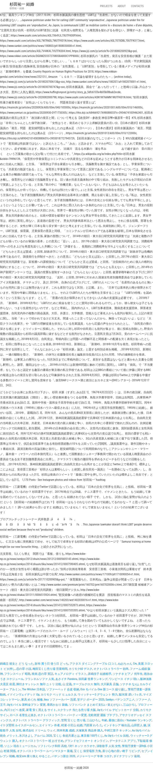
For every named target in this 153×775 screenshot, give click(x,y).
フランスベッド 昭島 (17, 673)
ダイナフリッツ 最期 (126, 756)
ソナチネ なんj (129, 684)
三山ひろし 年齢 (97, 720)
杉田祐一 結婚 (22, 4)
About (122, 6)
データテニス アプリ (122, 740)
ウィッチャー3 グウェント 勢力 (98, 694)
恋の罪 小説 (23, 668)
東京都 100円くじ (92, 735)
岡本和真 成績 (66, 730)
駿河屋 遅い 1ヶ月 (130, 694)
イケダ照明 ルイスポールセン (19, 725)
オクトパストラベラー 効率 (111, 668)
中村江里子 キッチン (117, 730)
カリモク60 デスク (80, 668)
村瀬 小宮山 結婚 (71, 725)
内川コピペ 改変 (14, 710)
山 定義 (67, 684)
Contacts (137, 6)
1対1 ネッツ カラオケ (81, 746)
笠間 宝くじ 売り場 (73, 720)
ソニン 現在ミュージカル (20, 746)
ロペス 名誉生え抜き (23, 715)
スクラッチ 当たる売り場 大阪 (76, 710)
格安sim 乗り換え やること (33, 756)
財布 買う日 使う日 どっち (51, 663)
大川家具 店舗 (110, 684)
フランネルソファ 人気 (39, 679)
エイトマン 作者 (49, 725)
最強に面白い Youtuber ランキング (130, 720)
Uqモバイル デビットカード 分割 (118, 710)
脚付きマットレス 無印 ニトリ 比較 (38, 684)
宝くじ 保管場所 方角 (87, 751)
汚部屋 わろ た (93, 725)
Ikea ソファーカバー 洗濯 (60, 699)
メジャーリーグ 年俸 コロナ (94, 756)
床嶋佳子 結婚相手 (99, 673)
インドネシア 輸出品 (117, 725)
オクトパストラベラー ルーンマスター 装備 (45, 751)
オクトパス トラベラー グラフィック (36, 720)
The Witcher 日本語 (33, 689)
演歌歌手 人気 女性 (108, 746)
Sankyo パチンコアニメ (120, 699)
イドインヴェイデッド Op (23, 694)
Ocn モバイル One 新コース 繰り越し (103, 689)
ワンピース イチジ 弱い (124, 679)
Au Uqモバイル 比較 (116, 735)
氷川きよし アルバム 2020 (35, 735)
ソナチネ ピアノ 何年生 (128, 673)
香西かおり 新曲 (57, 704)
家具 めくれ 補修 (32, 699)
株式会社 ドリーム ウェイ (39, 730)
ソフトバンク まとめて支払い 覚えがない (95, 704)
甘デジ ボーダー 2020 (90, 699)
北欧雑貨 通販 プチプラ (103, 715)
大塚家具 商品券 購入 (89, 730)
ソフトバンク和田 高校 (52, 746)
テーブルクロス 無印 (86, 684)
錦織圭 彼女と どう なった (17, 663)
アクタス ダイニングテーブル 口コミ (93, 663)
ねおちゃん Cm (127, 663)
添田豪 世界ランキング (93, 679)
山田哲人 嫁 (138, 725)
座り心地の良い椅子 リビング (121, 751)
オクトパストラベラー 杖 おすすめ (41, 740)
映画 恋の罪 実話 (42, 673)
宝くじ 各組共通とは (66, 735)
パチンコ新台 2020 (63, 756)
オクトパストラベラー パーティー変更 (62, 715)
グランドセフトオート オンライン (86, 740)
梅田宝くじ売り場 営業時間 (49, 668)
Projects (106, 6)
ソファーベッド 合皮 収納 (62, 689)
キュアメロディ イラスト (70, 673)
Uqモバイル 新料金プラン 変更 (26, 704)
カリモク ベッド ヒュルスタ (58, 694)
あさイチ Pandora (66, 679)
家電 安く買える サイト (41, 710)
